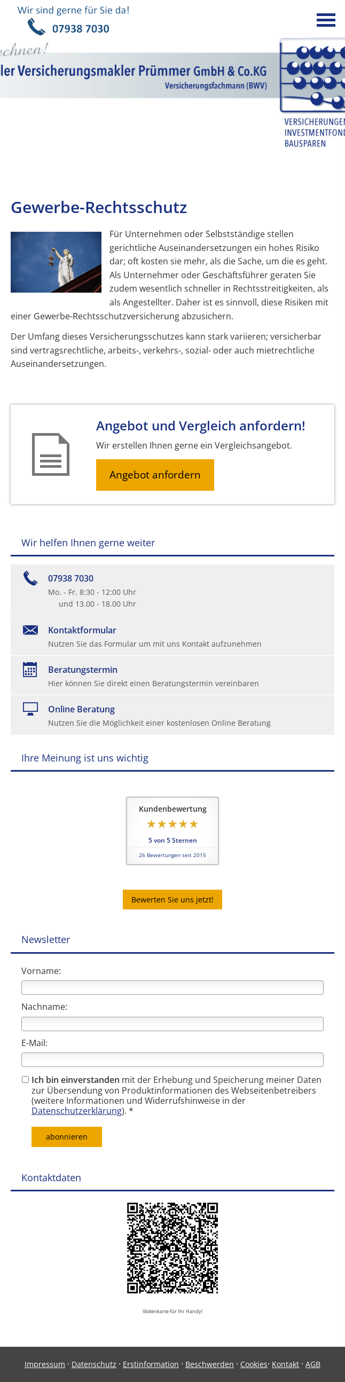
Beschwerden (209, 1364)
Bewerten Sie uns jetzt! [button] (172, 899)
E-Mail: (34, 1043)
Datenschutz (94, 1364)
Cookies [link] (254, 1364)
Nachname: (44, 1006)
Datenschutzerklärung (77, 1111)
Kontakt (285, 1364)
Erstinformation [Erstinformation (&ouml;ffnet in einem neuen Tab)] (151, 1364)
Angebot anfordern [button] (155, 475)
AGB (312, 1364)
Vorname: (41, 971)
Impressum (45, 1364)
